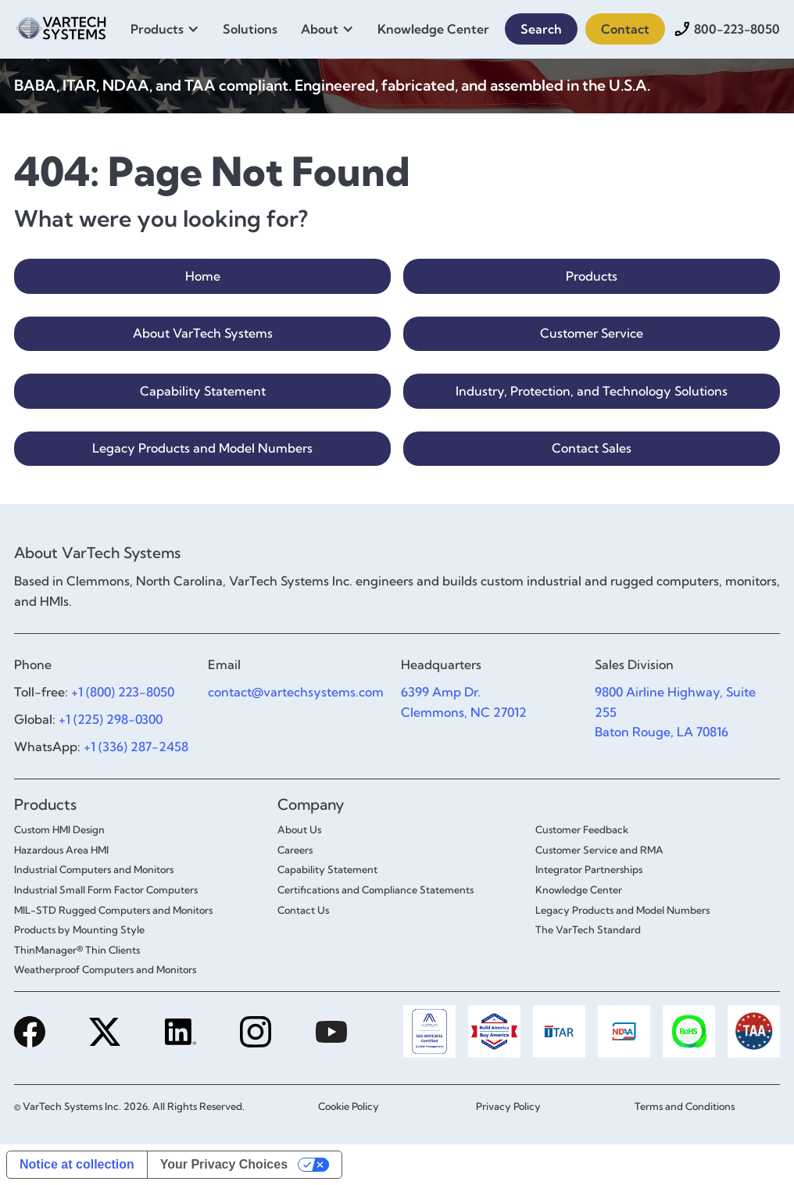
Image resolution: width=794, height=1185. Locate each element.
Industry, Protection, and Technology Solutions (592, 391)
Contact (625, 29)
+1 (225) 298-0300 (111, 719)
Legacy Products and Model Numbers (202, 448)
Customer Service (591, 333)
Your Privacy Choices (224, 1164)
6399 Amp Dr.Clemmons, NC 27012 (464, 702)
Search (541, 29)
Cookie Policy (348, 1106)
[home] (61, 26)
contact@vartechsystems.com (296, 692)
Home (202, 276)
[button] (169, 29)
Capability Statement (203, 391)
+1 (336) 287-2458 (136, 746)
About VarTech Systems (203, 333)
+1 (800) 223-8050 (122, 692)
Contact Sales (591, 448)
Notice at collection (77, 1164)
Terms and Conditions (685, 1106)
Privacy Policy (508, 1106)
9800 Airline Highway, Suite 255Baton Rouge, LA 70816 (675, 711)
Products (591, 276)
